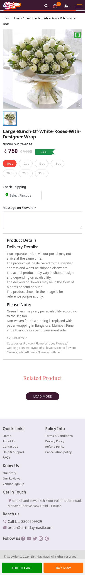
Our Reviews (11, 478)
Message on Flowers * (19, 207)
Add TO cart (22, 568)
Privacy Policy (54, 441)
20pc (9, 173)
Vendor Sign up (13, 484)
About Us (9, 441)
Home (7, 436)
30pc (41, 173)
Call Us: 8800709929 (22, 521)
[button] (46, 5)
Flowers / (18, 18)
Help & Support (13, 452)
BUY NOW (63, 568)
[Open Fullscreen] (78, 104)
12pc (25, 163)
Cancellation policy (58, 452)
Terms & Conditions (59, 436)
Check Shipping (14, 187)
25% (43, 152)
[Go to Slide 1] (10, 119)
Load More (42, 396)
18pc (57, 163)
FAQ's (6, 457)
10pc (9, 163)
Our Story (9, 473)
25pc (25, 173)
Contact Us (10, 447)
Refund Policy (54, 447)
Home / (7, 18)
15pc (41, 163)
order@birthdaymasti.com (27, 527)
